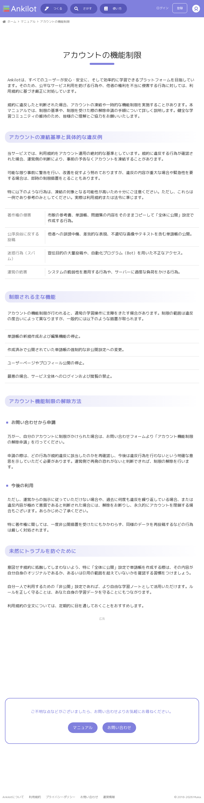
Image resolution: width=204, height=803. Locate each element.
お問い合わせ (119, 762)
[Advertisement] (102, 142)
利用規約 (35, 797)
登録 (180, 8)
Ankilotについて (13, 797)
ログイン (162, 8)
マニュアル (83, 762)
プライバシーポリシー (60, 797)
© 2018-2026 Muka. (188, 797)
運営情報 (109, 797)
